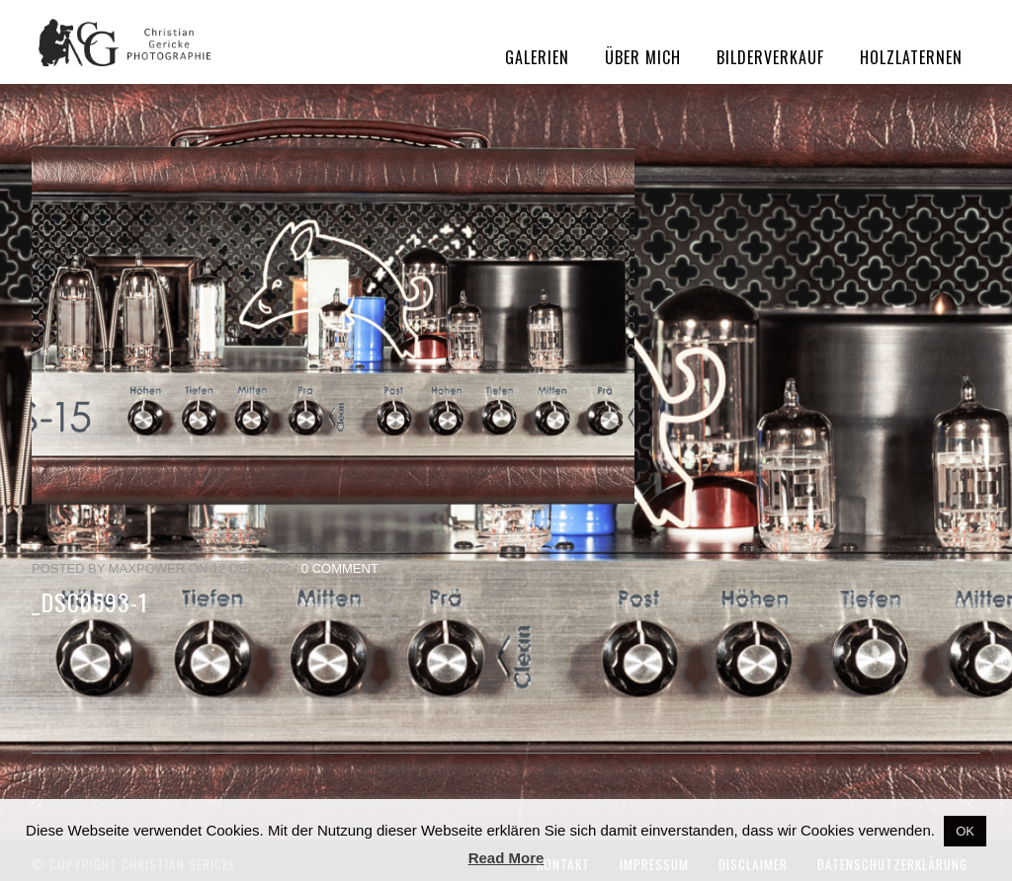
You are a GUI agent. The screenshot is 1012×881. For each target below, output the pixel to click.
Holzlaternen (911, 57)
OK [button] (965, 831)
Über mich (643, 57)
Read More (506, 857)
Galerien (537, 57)
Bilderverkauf (770, 57)
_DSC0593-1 (90, 601)
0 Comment (340, 568)
